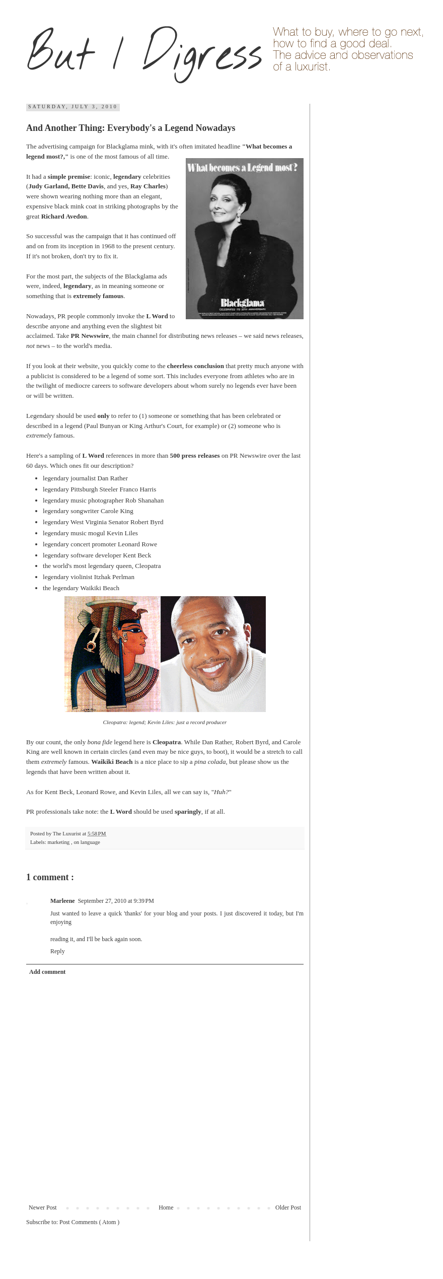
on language (86, 842)
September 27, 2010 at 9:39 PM (116, 900)
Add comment (47, 971)
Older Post (288, 1207)
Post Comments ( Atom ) (89, 1222)
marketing (58, 842)
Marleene (62, 900)
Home (166, 1207)
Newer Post (43, 1207)
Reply (57, 951)
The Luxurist (68, 833)
